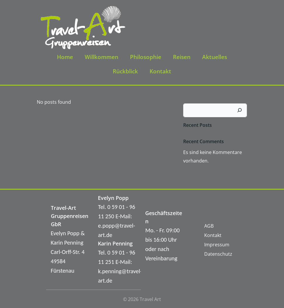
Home (65, 56)
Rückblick (125, 71)
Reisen (182, 56)
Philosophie (145, 56)
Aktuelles (214, 56)
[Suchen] (240, 109)
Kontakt (160, 71)
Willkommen (101, 56)
